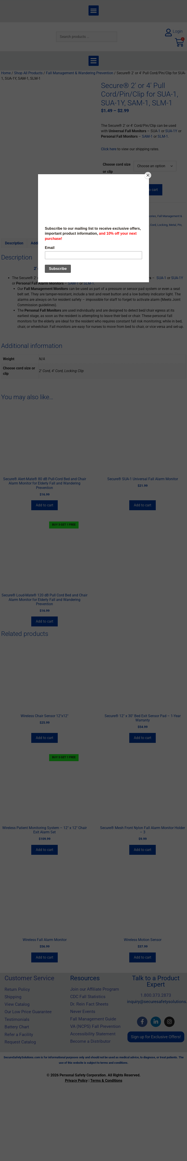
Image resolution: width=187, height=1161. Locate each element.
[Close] (147, 175)
